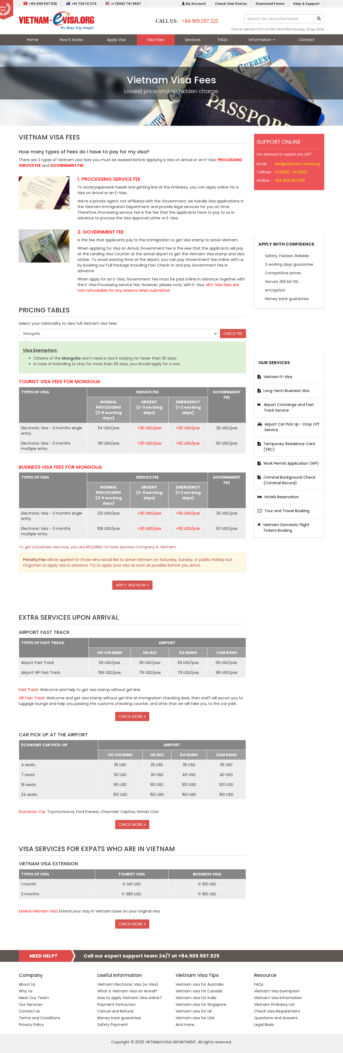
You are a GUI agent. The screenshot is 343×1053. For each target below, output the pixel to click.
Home (32, 39)
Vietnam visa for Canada (199, 991)
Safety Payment (112, 1024)
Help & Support (306, 3)
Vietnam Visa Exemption (277, 991)
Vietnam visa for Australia (199, 984)
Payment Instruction (116, 1004)
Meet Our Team (34, 997)
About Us (27, 984)
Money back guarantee (119, 1018)
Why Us (25, 991)
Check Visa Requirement (277, 1011)
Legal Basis (264, 1024)
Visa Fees (155, 39)
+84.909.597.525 (40, 3)
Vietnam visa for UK (194, 1011)
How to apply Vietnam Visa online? (129, 997)
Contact (306, 39)
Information (262, 39)
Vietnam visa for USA (195, 1018)
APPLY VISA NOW (132, 585)
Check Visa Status (231, 3)
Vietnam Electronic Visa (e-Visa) (127, 984)
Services (192, 39)
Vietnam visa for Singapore (201, 1004)
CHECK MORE (132, 716)
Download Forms (270, 3)
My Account (194, 3)
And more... (186, 1024)
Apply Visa (116, 39)
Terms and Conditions (39, 1018)
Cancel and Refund (115, 1011)
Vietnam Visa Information (278, 997)
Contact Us (29, 1011)
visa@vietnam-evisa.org (297, 164)
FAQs (223, 39)
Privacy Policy (31, 1024)
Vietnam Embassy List (274, 1004)
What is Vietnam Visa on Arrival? (127, 991)
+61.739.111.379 (81, 3)
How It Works (71, 39)
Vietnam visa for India (196, 997)
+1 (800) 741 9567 (123, 3)
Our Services (30, 1004)
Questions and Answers (276, 1018)
